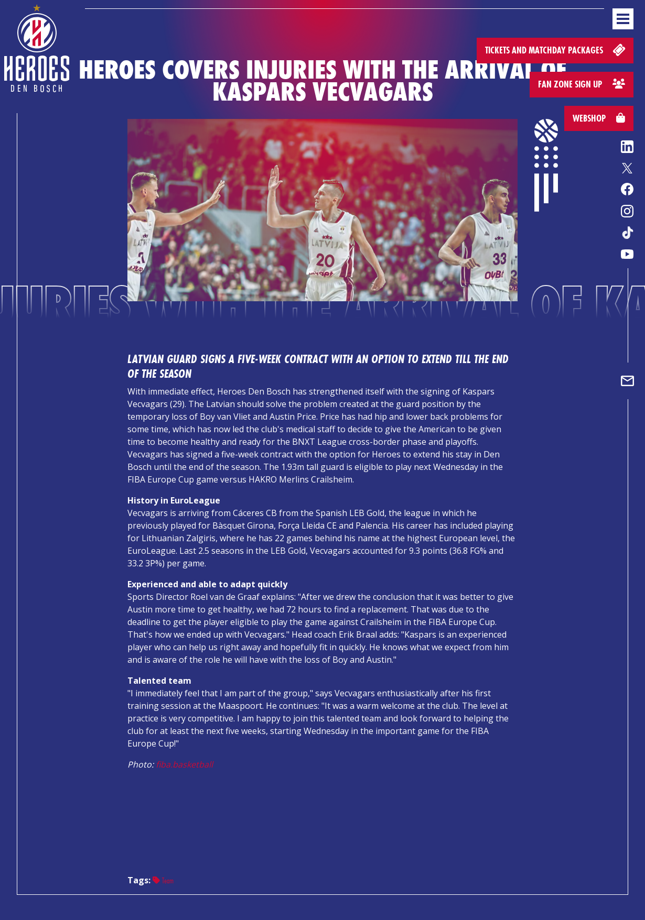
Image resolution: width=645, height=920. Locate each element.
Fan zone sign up (581, 84)
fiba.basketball (184, 764)
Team (163, 880)
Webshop (599, 118)
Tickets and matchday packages (556, 49)
